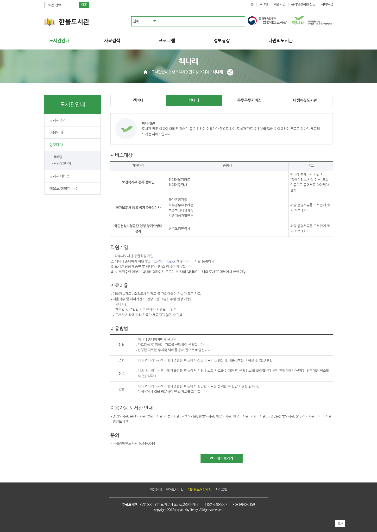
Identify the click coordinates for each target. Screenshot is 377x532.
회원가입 (279, 4)
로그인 (263, 4)
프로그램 (167, 40)
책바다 (138, 100)
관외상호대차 (62, 163)
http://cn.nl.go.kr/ (164, 261)
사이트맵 (327, 4)
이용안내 (56, 132)
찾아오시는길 (174, 489)
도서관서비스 (59, 176)
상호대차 (56, 145)
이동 (84, 4)
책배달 (57, 157)
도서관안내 (59, 40)
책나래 (194, 100)
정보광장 (222, 40)
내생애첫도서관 (305, 100)
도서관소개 (57, 120)
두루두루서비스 (249, 100)
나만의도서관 (280, 40)
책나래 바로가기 (221, 458)
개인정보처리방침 (199, 489)
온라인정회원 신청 (303, 4)
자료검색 (112, 40)
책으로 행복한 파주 (63, 188)
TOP (340, 523)
